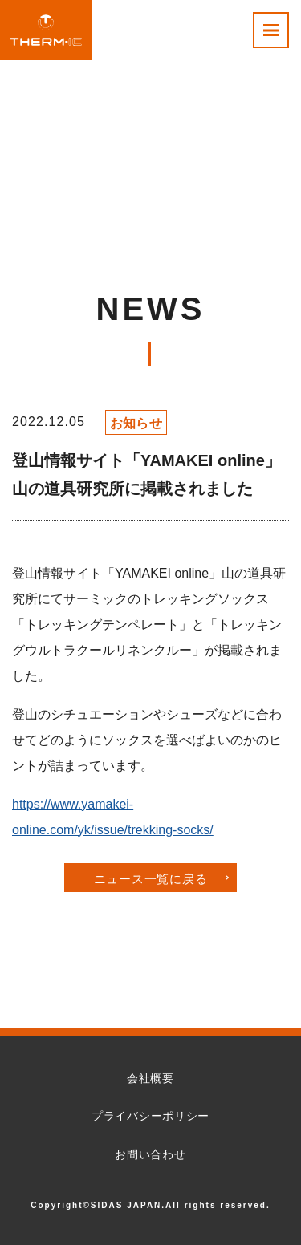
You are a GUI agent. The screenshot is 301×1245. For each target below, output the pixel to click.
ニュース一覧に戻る (151, 877)
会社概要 (150, 1078)
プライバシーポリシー (150, 1115)
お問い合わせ (150, 1154)
